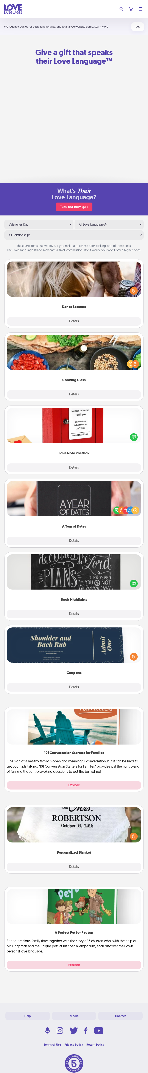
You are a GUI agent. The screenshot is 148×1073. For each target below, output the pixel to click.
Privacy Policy (73, 1045)
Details (74, 321)
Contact (120, 1016)
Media (74, 1016)
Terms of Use (52, 1045)
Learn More (101, 26)
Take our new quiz (74, 206)
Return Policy (95, 1045)
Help (27, 1016)
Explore (74, 785)
